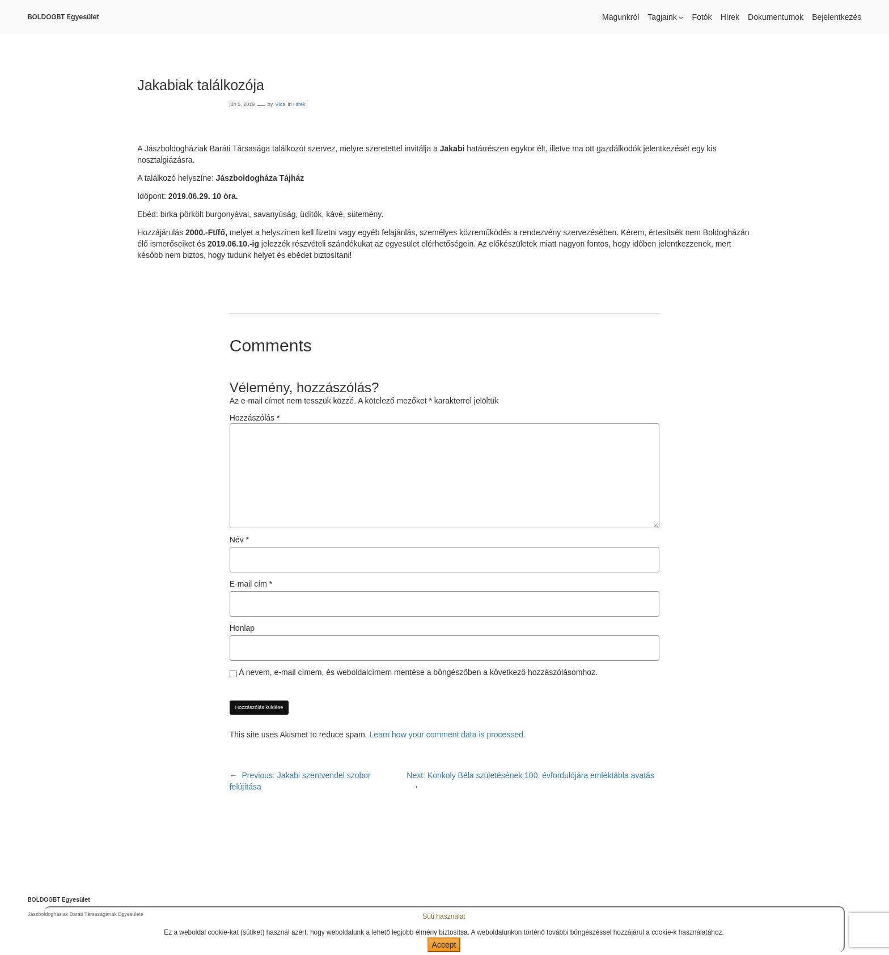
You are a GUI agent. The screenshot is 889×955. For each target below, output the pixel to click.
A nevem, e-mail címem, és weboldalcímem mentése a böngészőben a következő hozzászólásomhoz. (418, 672)
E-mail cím (251, 583)
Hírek (299, 104)
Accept (444, 944)
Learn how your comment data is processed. (447, 734)
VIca (280, 104)
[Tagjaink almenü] (681, 17)
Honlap (242, 628)
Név (239, 539)
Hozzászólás (255, 417)
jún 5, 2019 (242, 104)
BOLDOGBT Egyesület (63, 16)
